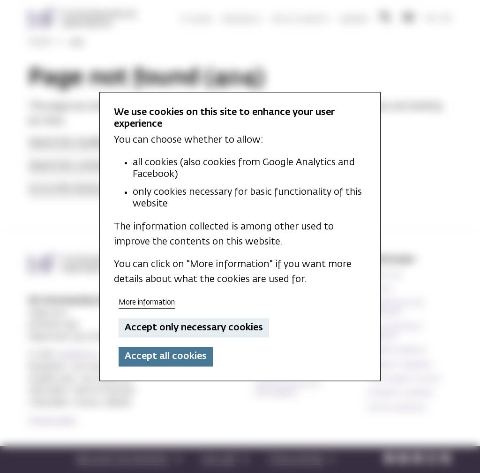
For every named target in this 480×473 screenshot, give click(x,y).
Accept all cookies (166, 356)
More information (147, 302)
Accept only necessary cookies (194, 327)
